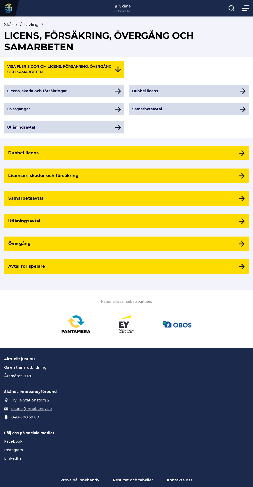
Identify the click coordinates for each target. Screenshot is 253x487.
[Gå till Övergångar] (64, 109)
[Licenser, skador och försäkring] (126, 176)
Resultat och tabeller (133, 480)
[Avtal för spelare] (126, 266)
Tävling (31, 24)
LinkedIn (12, 458)
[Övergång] (126, 244)
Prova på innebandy (80, 480)
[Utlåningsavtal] (126, 221)
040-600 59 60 (25, 417)
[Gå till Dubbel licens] (189, 91)
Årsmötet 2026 (18, 376)
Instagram (13, 450)
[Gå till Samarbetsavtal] (189, 109)
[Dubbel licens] (126, 153)
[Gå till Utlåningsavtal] (64, 127)
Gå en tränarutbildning (25, 367)
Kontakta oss (179, 480)
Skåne (10, 24)
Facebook (13, 441)
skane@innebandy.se (31, 408)
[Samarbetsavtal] (126, 198)
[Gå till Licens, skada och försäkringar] (64, 91)
